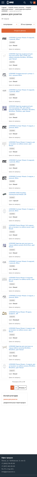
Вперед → (22, 388)
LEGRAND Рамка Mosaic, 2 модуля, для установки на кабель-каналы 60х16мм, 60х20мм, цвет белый (22, 365)
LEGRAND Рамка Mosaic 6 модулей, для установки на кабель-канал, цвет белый (21, 279)
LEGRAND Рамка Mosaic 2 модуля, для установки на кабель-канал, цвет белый (22, 143)
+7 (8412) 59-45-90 (8, 463)
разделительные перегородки (15, 402)
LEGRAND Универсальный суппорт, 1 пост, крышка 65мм (21, 74)
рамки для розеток (10, 399)
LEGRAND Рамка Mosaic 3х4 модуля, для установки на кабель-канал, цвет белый (21, 227)
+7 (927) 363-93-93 (8, 466)
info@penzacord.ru (8, 472)
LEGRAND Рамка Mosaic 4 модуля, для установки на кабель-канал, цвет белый (22, 329)
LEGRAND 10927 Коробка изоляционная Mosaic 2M (17, 193)
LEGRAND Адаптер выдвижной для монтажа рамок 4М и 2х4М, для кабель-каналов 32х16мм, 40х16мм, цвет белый (21, 56)
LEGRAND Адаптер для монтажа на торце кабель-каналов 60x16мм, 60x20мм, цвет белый (21, 347)
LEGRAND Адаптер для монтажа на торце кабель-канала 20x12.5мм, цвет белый (22, 244)
